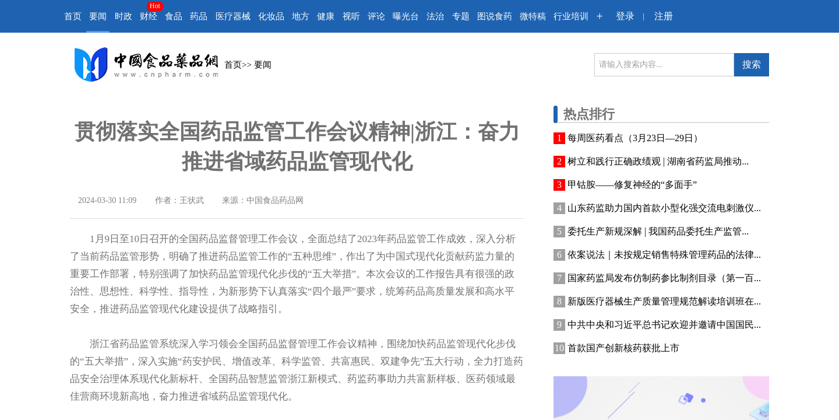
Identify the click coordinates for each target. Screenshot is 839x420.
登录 (625, 16)
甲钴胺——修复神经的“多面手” (632, 185)
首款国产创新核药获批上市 (623, 348)
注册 (663, 16)
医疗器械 (233, 16)
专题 (461, 16)
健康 (325, 16)
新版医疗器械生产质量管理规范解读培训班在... (664, 301)
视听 (351, 16)
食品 (173, 16)
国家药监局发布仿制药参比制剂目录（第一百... (664, 278)
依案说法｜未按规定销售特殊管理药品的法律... (664, 255)
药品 (198, 16)
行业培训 (571, 16)
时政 (123, 16)
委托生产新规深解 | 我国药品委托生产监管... (658, 231)
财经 (148, 16)
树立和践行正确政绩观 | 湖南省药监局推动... (658, 161)
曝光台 (406, 16)
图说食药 (494, 16)
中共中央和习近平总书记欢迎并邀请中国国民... (664, 325)
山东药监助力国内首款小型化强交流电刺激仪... (664, 208)
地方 (300, 16)
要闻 (98, 16)
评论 (376, 16)
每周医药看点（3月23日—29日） (635, 138)
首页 (73, 16)
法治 (435, 16)
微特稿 (533, 16)
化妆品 (271, 16)
